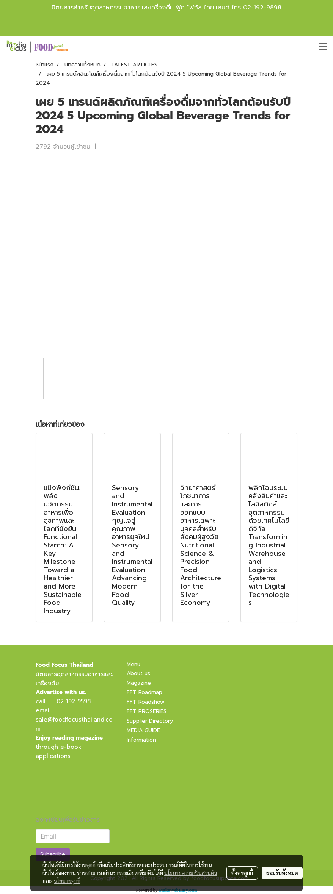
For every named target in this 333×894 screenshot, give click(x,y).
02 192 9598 (74, 701)
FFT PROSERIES (146, 711)
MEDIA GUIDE (143, 730)
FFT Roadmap (144, 692)
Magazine (139, 683)
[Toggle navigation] (323, 47)
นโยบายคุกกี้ (67, 880)
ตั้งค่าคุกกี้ (242, 872)
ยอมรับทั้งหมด (282, 872)
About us (138, 673)
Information (141, 740)
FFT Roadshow (145, 702)
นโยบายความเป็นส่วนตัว (190, 872)
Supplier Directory (150, 721)
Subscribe (52, 854)
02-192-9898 (262, 7)
